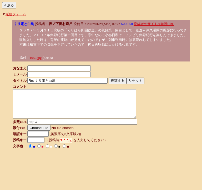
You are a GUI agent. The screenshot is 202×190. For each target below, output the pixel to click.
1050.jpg (36, 58)
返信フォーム (16, 14)
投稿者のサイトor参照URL (154, 24)
